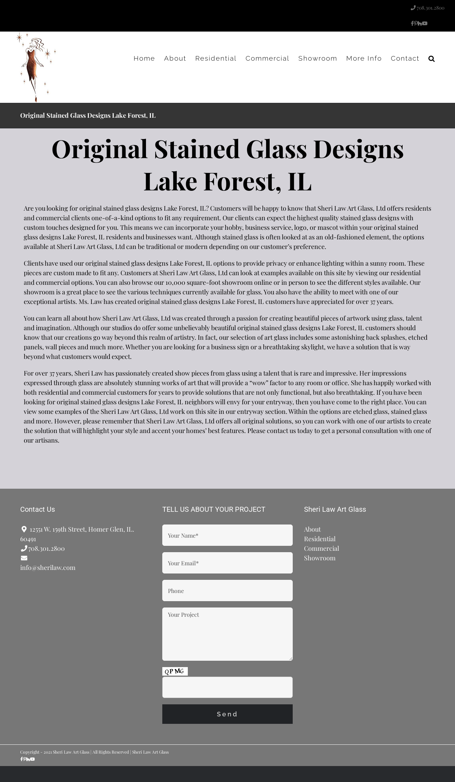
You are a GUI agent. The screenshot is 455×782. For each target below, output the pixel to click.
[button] (432, 58)
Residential (320, 538)
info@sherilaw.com (47, 567)
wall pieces (60, 347)
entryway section (261, 411)
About (312, 529)
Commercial (321, 548)
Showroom (320, 558)
